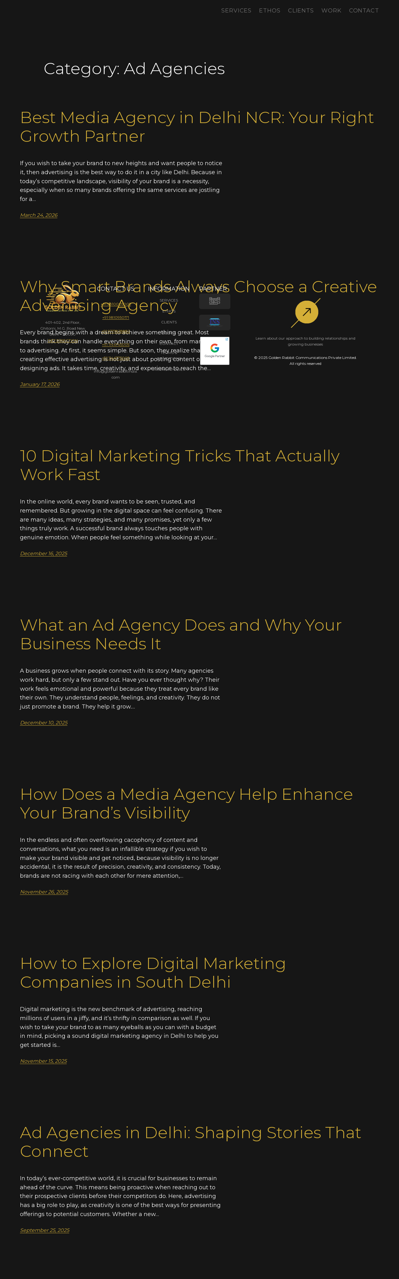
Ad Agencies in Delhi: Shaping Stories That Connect (190, 1142)
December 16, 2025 (43, 553)
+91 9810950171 (115, 317)
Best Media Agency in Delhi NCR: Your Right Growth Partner (197, 127)
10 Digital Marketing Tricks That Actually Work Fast (179, 465)
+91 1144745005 (115, 344)
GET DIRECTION (63, 340)
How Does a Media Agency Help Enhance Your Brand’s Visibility (186, 803)
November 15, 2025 (43, 1061)
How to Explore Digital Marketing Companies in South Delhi (153, 972)
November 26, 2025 (44, 892)
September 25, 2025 (44, 1230)
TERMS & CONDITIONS (168, 355)
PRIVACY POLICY (169, 369)
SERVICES (169, 300)
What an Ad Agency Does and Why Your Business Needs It (181, 634)
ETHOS (168, 311)
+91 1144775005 (115, 358)
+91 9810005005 (116, 304)
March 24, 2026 (38, 215)
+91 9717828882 (115, 331)
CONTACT (168, 343)
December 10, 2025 (43, 723)
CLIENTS (169, 322)
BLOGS (169, 333)
